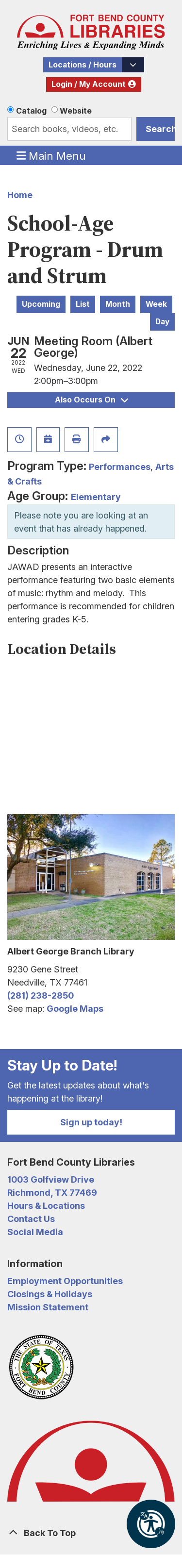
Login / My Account (88, 84)
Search (160, 129)
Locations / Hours (82, 64)
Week (156, 304)
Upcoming (41, 304)
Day (162, 321)
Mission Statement (47, 1307)
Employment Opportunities (65, 1281)
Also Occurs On (91, 399)
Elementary (96, 497)
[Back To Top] (91, 1533)
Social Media (35, 1232)
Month (117, 304)
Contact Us (31, 1219)
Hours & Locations (46, 1206)
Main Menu (51, 155)
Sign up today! (91, 1122)
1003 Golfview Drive (50, 1179)
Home (20, 195)
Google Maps (75, 1008)
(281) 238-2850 (40, 995)
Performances (119, 467)
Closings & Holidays (49, 1294)
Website (76, 111)
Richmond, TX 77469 (52, 1192)
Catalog (31, 111)
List (83, 304)
